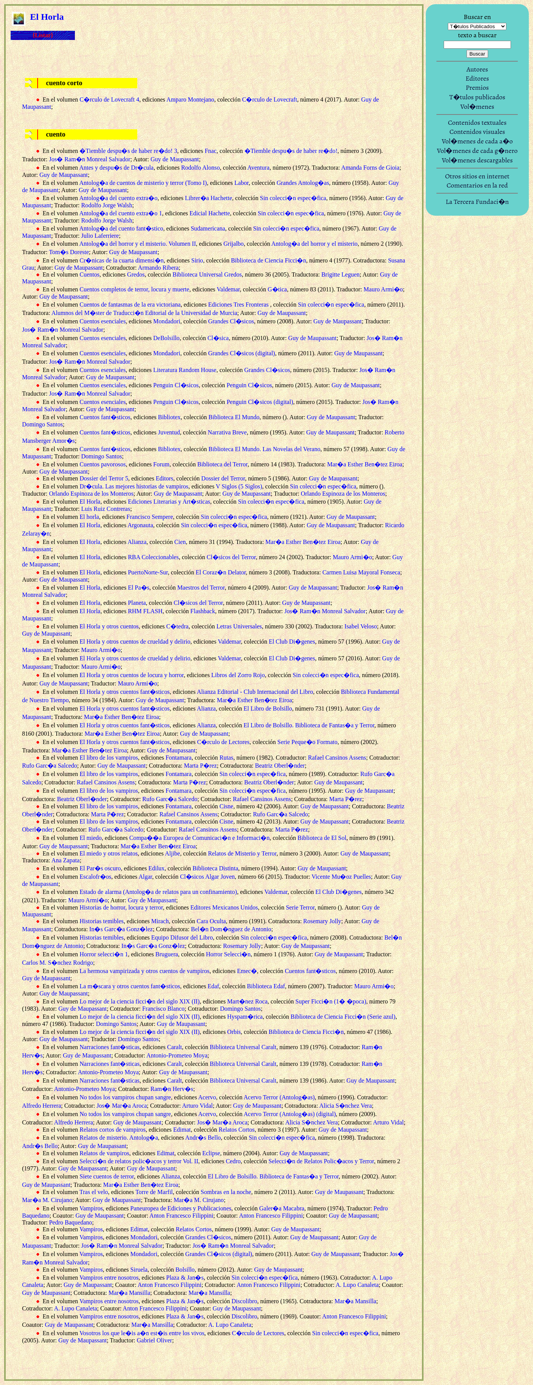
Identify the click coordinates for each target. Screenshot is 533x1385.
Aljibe (172, 853)
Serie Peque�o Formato (308, 742)
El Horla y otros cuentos (109, 626)
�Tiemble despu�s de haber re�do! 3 (128, 151)
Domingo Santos (42, 424)
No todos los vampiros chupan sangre (125, 1097)
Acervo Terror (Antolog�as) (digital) (290, 1114)
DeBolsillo (166, 338)
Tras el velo (93, 1192)
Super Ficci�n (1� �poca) (330, 1001)
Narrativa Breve (227, 432)
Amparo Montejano (190, 99)
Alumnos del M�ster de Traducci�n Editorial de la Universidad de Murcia (144, 313)
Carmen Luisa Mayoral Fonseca (361, 572)
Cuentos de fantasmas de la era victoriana (130, 304)
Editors (164, 478)
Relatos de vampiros (104, 1153)
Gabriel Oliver (154, 1340)
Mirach (160, 921)
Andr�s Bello (203, 1137)
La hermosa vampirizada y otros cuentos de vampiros (144, 971)
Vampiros (91, 1208)
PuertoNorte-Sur (148, 572)
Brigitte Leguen (340, 274)
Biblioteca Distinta (215, 868)
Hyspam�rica (245, 1016)
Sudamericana (208, 228)
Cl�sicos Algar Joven (207, 876)
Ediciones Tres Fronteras (239, 304)
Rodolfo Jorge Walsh (106, 205)
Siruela (139, 1269)
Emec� (247, 971)
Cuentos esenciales (102, 321)
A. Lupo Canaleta (357, 1285)
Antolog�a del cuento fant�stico (121, 228)
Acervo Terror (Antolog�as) (279, 1097)
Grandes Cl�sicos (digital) (241, 353)
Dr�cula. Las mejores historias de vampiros (133, 486)
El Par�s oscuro (100, 868)
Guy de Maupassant (175, 159)
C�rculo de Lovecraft (269, 99)
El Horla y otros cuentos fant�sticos (124, 692)
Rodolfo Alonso (200, 167)
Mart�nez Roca (247, 1001)
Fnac (210, 151)
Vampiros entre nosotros (109, 1277)
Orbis (234, 1032)
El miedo (90, 838)
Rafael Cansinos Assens (337, 757)
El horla (89, 517)
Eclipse (211, 1153)
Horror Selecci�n (228, 954)
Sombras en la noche (226, 1192)
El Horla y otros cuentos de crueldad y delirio (134, 641)
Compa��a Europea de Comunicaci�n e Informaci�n (199, 838)
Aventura (258, 167)
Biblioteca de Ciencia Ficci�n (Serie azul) (342, 1016)
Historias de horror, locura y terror (121, 907)
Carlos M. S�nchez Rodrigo (57, 962)
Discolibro (244, 1301)
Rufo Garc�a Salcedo (49, 765)
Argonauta (140, 525)
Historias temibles (101, 921)
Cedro (233, 1161)
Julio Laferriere (100, 235)
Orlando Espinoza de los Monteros (91, 493)
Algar (145, 876)
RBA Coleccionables (153, 557)
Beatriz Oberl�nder (280, 765)
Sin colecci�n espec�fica (293, 198)
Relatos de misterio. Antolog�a (118, 1137)
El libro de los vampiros (108, 757)
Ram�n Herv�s (172, 1089)
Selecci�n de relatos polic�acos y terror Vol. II (138, 1161)
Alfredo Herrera (41, 1105)
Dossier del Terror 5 (103, 478)
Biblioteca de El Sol (321, 838)
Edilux (156, 868)
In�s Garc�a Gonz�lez (121, 929)
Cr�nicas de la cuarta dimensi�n (121, 260)
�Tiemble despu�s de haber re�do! (291, 151)
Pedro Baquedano (70, 1222)
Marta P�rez (200, 765)
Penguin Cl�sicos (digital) (260, 402)
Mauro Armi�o (383, 289)
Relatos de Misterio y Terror (242, 853)
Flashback (202, 611)
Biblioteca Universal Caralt (243, 1047)
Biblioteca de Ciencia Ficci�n (268, 260)
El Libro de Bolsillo (268, 708)
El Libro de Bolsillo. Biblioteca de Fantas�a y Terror (309, 725)
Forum (161, 464)
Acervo (207, 1097)
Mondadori (166, 321)
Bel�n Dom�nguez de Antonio (231, 929)
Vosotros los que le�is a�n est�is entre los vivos (142, 1333)
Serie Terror (300, 907)
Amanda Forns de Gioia (370, 167)
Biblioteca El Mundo (233, 417)
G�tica (277, 289)
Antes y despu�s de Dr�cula (116, 167)
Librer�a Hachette (208, 198)
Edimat (181, 1129)
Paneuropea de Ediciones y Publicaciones (181, 1208)
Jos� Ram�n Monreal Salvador (89, 159)
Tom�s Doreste (69, 252)
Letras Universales (239, 626)
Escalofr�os (95, 876)
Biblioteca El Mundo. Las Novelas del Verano (264, 449)
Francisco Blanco (163, 1008)
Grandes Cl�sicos (231, 321)
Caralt (174, 1047)
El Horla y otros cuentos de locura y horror (131, 675)
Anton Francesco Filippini (181, 1215)
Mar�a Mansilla (130, 1293)
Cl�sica (218, 338)
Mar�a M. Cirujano (47, 1200)
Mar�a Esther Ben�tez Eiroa (364, 464)
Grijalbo (234, 243)
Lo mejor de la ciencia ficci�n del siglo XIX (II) (139, 1001)
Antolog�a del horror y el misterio (314, 243)
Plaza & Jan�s (185, 1277)
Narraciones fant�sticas (109, 1047)
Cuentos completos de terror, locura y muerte (134, 289)
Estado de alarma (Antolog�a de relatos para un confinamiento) (158, 892)
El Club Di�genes (292, 641)
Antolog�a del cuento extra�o (118, 198)
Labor (242, 183)
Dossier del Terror (223, 478)
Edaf (213, 986)
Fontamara (179, 757)
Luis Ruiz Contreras (105, 509)
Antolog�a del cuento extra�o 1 (120, 213)
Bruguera (166, 954)
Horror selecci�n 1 (103, 954)
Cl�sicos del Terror (230, 557)
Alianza (137, 542)
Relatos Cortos (237, 1129)
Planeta (137, 602)
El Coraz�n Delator (221, 572)
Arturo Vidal (197, 1105)
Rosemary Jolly (322, 921)
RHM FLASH (145, 611)
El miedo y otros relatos (108, 853)
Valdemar (228, 289)
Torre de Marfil (154, 1192)
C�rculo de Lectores (223, 742)
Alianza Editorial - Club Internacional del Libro (255, 692)
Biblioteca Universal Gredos (207, 274)
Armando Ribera (158, 267)
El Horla (89, 501)
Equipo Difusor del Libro (182, 937)
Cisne (226, 806)
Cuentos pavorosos (102, 464)
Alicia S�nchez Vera (345, 1105)
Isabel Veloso (360, 626)
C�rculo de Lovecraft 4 (109, 99)
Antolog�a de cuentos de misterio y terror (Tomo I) (143, 183)
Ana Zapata (65, 860)
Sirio (197, 260)
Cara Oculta (211, 921)
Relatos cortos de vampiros (112, 1129)
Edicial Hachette (210, 213)
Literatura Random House (184, 370)
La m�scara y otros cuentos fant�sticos (129, 986)
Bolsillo (185, 1269)
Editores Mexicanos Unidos (224, 907)
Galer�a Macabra (282, 1208)
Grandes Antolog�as (302, 183)
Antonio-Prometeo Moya (176, 1055)
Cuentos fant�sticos (104, 417)
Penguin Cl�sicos (176, 385)
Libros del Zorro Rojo (238, 675)
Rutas (226, 757)
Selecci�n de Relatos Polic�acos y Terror (321, 1161)
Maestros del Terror (201, 587)
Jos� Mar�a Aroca (122, 1105)
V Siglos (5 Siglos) (239, 486)
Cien (180, 542)
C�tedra (177, 626)
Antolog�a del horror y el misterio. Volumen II (137, 243)
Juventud (169, 432)
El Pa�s (138, 587)
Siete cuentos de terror (106, 1176)
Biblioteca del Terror (222, 464)
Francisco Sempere (150, 517)
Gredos (135, 274)
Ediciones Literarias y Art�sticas (169, 501)
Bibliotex (169, 417)
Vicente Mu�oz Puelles (341, 876)
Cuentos (89, 274)
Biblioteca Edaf (266, 986)
